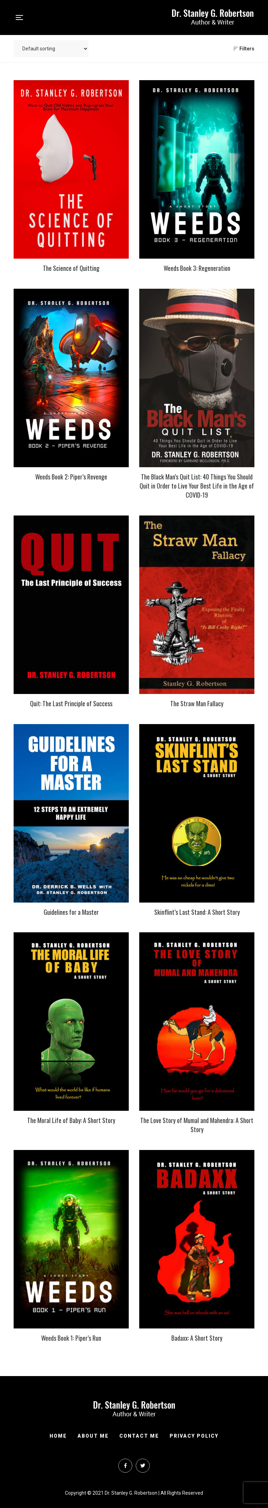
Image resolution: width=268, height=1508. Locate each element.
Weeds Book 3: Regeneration (197, 268)
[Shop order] (51, 48)
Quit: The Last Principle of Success (71, 703)
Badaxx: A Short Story (196, 1337)
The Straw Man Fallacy (196, 703)
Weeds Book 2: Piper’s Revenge (71, 476)
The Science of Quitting (71, 268)
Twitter (142, 1465)
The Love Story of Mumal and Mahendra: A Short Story (196, 1125)
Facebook (125, 1465)
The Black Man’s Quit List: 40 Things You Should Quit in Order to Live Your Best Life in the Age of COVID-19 (197, 485)
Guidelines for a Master (71, 912)
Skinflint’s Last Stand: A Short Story (197, 912)
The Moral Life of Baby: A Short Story (71, 1120)
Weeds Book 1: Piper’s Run (71, 1337)
